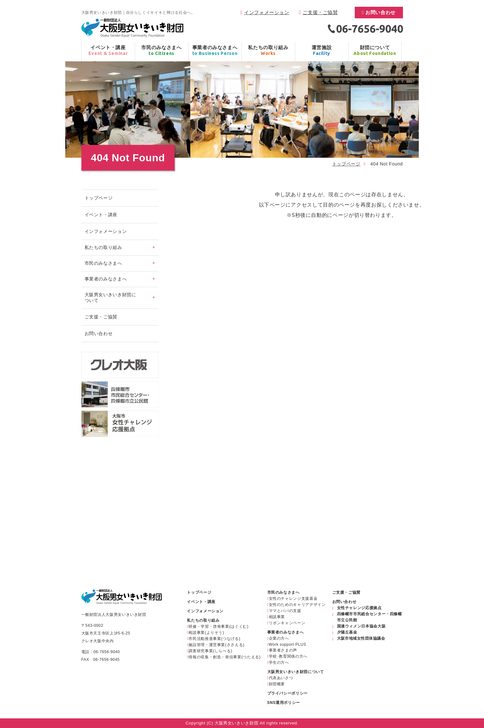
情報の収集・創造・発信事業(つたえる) (224, 657)
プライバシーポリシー (287, 693)
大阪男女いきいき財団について (295, 672)
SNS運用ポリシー (283, 702)
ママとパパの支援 (285, 610)
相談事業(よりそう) (206, 632)
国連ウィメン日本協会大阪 (361, 626)
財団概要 (277, 684)
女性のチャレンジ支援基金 (293, 598)
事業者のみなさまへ (285, 632)
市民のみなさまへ (283, 592)
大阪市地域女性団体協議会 (361, 638)
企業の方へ (279, 638)
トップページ (346, 163)
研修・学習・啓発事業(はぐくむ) (218, 626)
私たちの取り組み (203, 620)
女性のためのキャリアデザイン (297, 604)
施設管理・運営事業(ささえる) (216, 645)
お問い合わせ (380, 12)
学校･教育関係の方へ (288, 656)
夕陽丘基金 (347, 632)
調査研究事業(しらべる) (210, 651)
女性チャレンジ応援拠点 (359, 608)
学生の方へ (279, 662)
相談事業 (277, 617)
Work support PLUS (287, 644)
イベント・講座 (101, 214)
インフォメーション (266, 12)
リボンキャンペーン (287, 623)
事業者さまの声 (283, 650)
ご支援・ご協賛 (320, 12)
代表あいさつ (281, 678)
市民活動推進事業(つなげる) (214, 638)
